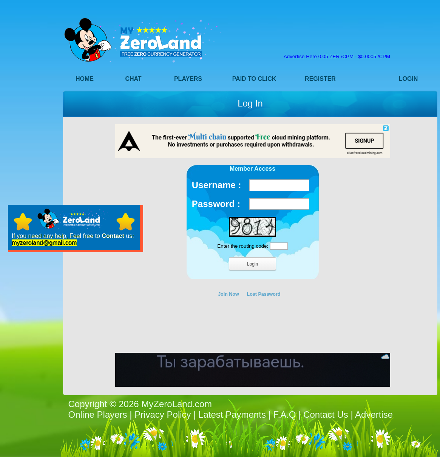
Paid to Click (254, 79)
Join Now (228, 294)
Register (320, 79)
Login (408, 79)
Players (188, 79)
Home (85, 79)
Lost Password (264, 294)
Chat (133, 79)
